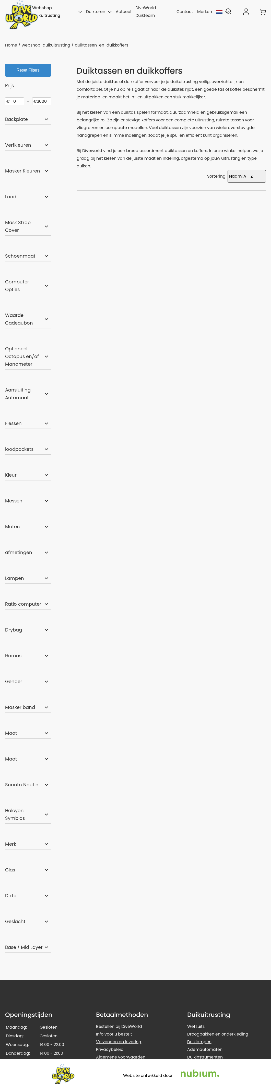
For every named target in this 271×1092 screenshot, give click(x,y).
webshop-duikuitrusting (46, 45)
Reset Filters (28, 70)
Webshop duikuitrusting (57, 11)
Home (11, 45)
